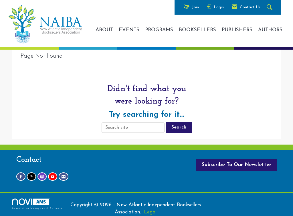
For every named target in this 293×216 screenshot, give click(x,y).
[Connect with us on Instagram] (42, 176)
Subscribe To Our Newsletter (236, 164)
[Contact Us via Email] (63, 176)
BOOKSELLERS (197, 30)
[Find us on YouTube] (52, 176)
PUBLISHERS (237, 30)
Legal (150, 212)
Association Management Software (37, 204)
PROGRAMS (159, 30)
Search (178, 127)
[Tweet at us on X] (31, 176)
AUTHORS (270, 30)
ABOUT (104, 30)
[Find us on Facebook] (20, 176)
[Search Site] (270, 7)
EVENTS (129, 30)
